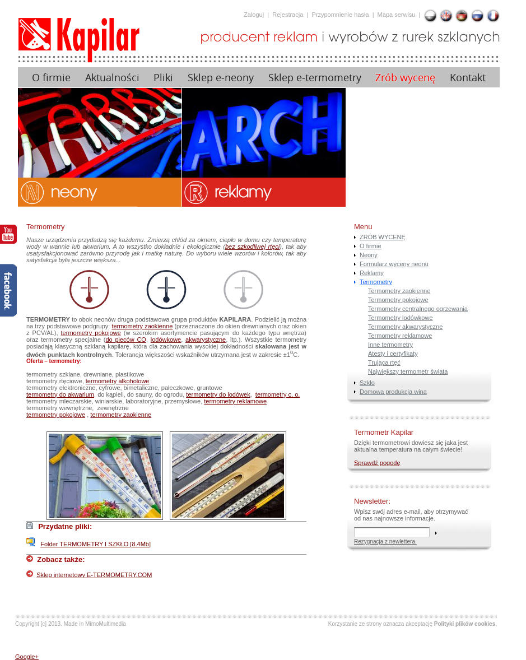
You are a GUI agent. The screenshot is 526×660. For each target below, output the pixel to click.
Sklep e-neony (221, 77)
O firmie (51, 77)
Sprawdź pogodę (377, 462)
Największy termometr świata (408, 371)
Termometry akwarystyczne (405, 326)
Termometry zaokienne (399, 290)
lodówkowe (166, 339)
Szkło (367, 382)
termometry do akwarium (60, 394)
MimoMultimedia (105, 624)
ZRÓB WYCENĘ (383, 237)
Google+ (27, 656)
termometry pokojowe (91, 332)
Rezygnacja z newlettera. (385, 541)
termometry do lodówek (218, 394)
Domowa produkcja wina (393, 391)
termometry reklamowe (235, 401)
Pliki (163, 77)
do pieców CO (125, 339)
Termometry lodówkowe (400, 317)
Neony (369, 255)
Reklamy (372, 272)
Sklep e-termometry (314, 77)
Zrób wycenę (405, 77)
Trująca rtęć (384, 362)
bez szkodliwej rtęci (252, 246)
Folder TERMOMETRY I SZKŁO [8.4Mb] (95, 544)
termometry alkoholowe (118, 381)
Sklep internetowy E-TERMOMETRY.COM (94, 574)
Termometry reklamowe (400, 335)
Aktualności (112, 77)
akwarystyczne (205, 339)
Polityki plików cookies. (465, 624)
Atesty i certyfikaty (393, 353)
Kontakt (468, 77)
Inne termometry (390, 344)
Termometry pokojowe (398, 299)
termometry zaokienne (142, 326)
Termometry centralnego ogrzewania (418, 308)
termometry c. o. (277, 394)
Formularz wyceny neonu (394, 264)
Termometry (376, 281)
